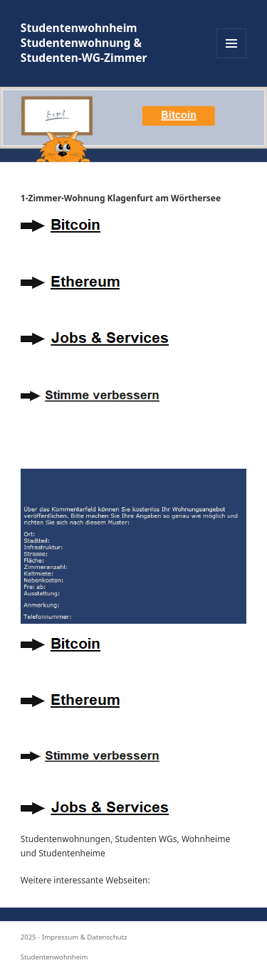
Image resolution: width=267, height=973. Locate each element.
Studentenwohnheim (54, 957)
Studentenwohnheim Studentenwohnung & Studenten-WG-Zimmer (84, 43)
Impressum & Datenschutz (84, 937)
